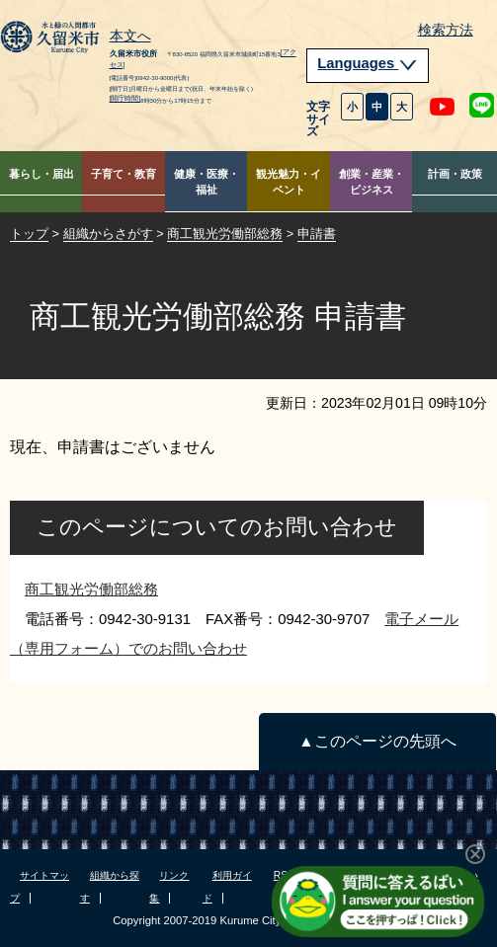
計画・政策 (455, 174)
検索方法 (445, 30)
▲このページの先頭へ (377, 741)
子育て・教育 (123, 174)
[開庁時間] (125, 98)
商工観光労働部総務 (225, 233)
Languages (367, 63)
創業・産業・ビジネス (371, 182)
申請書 (316, 233)
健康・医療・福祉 (206, 182)
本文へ (130, 36)
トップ (29, 233)
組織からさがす (108, 233)
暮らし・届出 (41, 174)
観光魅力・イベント (288, 182)
